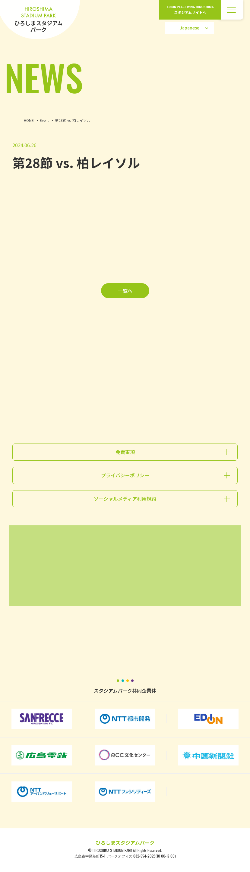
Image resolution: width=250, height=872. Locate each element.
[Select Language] (189, 28)
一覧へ (125, 290)
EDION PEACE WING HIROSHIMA (190, 10)
